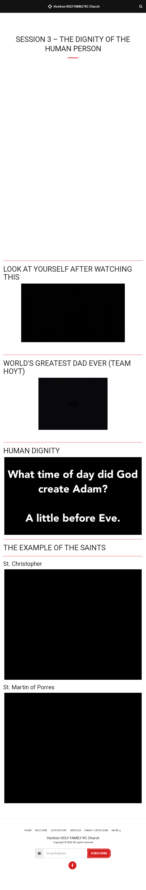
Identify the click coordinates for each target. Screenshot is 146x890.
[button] (4, 6)
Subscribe (99, 853)
